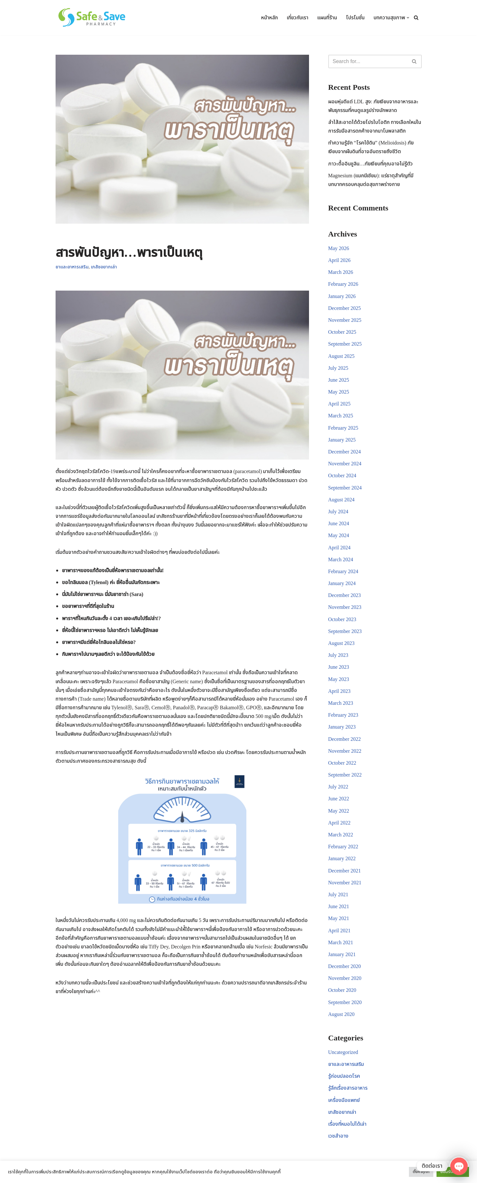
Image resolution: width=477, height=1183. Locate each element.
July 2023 (338, 655)
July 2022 (338, 787)
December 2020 (344, 966)
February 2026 (343, 284)
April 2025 (339, 404)
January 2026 (342, 296)
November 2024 (345, 464)
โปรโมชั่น (355, 18)
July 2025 (338, 368)
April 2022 (339, 823)
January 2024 (342, 583)
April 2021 (339, 931)
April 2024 (339, 548)
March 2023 (340, 703)
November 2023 (345, 607)
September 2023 (345, 631)
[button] (408, 17)
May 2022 (338, 811)
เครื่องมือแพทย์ (344, 1100)
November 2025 (345, 320)
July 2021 (338, 895)
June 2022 (338, 799)
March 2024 (340, 560)
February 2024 (343, 571)
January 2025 (342, 440)
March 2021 (340, 942)
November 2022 (345, 751)
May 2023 (338, 679)
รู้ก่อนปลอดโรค (344, 1076)
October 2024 (342, 476)
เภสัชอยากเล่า (104, 267)
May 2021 (338, 918)
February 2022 (343, 847)
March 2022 (340, 835)
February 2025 (343, 428)
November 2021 (345, 883)
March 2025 (340, 416)
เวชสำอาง (338, 1136)
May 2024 (338, 535)
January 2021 (342, 954)
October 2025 (342, 332)
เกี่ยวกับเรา (297, 18)
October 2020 (342, 990)
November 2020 (345, 978)
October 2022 (342, 763)
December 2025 (344, 308)
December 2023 (344, 595)
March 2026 (340, 272)
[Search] (416, 17)
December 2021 (344, 871)
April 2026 (339, 260)
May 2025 (338, 392)
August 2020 (341, 1014)
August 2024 (341, 500)
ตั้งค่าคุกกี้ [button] (421, 1172)
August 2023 (341, 643)
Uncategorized (343, 1052)
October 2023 (342, 619)
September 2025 (345, 344)
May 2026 (338, 248)
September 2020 (345, 1002)
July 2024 (338, 512)
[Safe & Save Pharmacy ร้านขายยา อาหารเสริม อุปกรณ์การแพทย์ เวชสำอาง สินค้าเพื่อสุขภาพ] (94, 18)
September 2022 (345, 775)
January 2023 (342, 727)
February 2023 (343, 715)
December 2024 (344, 452)
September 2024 (345, 488)
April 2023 (339, 691)
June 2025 (338, 380)
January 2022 (342, 858)
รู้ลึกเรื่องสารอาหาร (347, 1088)
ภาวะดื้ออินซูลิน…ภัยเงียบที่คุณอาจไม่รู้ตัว (370, 164)
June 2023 (338, 667)
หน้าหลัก (269, 18)
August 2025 (341, 356)
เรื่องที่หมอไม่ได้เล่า (347, 1124)
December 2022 (344, 739)
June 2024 (338, 523)
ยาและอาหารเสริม (72, 267)
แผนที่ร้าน (327, 18)
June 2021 (338, 906)
